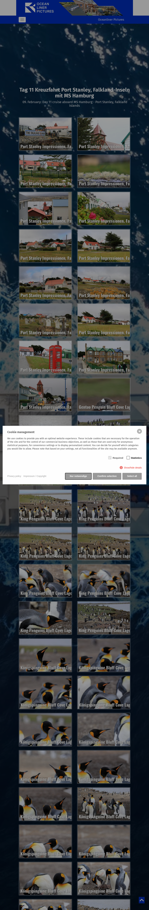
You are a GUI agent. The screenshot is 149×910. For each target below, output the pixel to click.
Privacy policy (14, 476)
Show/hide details (133, 467)
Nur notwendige (78, 476)
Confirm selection (107, 476)
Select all (132, 476)
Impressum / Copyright (35, 476)
